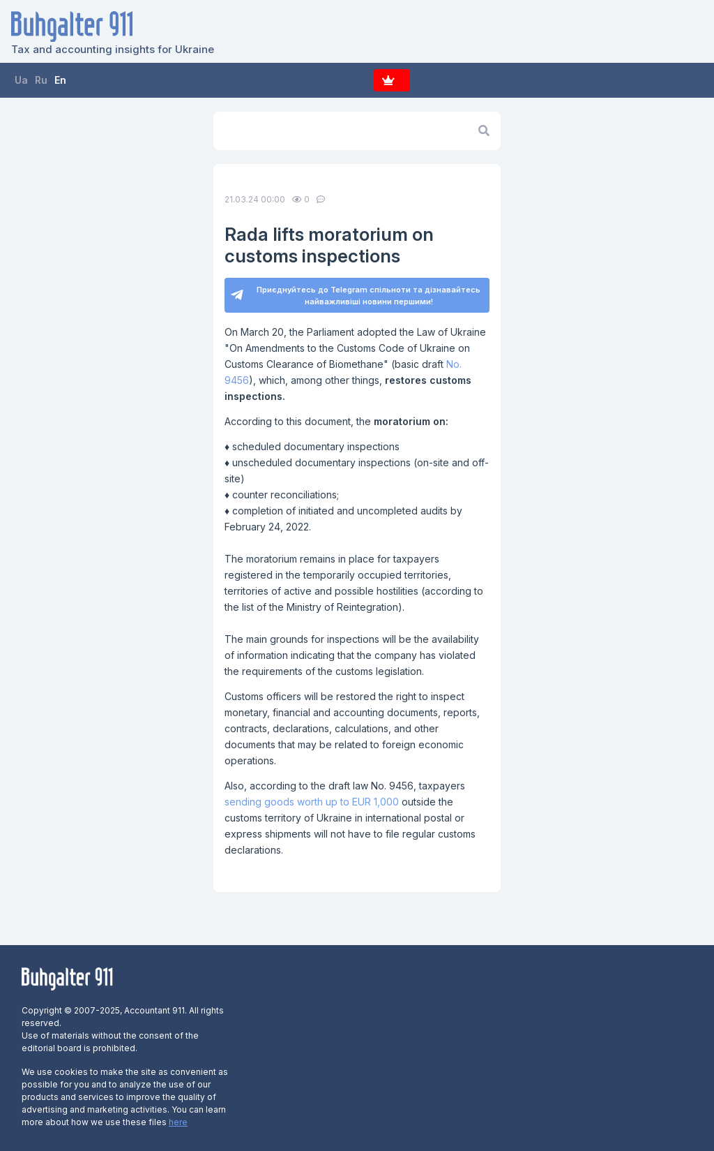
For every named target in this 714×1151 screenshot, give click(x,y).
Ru (41, 80)
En (60, 80)
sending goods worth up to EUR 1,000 (312, 802)
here (178, 1122)
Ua (21, 80)
